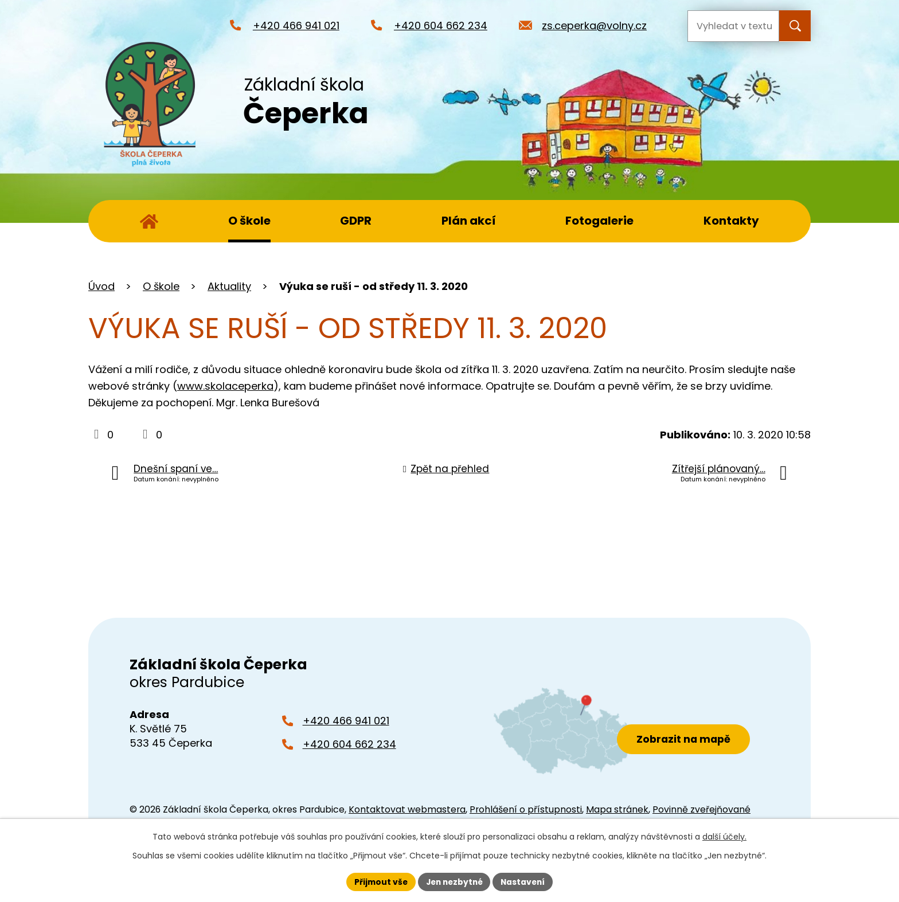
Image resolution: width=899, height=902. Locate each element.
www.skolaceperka (225, 386)
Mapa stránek (617, 809)
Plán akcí (468, 221)
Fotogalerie (599, 221)
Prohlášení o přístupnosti (526, 809)
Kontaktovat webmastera (407, 809)
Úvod (149, 221)
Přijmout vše (378, 881)
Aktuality (229, 286)
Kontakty (731, 221)
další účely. (724, 836)
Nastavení (525, 881)
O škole (249, 221)
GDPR (356, 221)
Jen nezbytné (454, 881)
